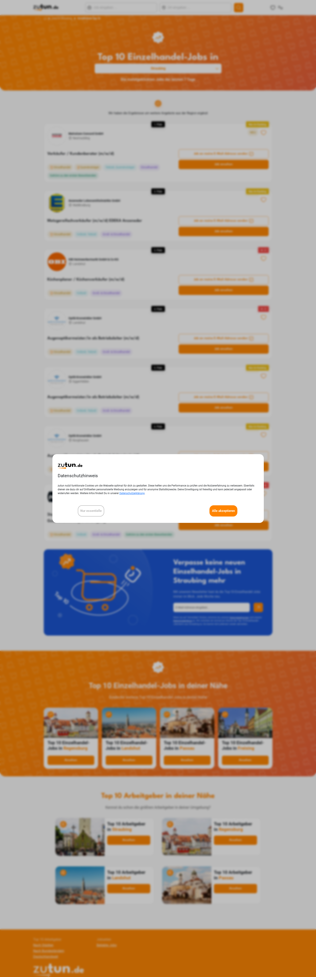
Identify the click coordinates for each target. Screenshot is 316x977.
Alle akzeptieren (223, 511)
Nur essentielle (91, 511)
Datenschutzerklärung (132, 493)
